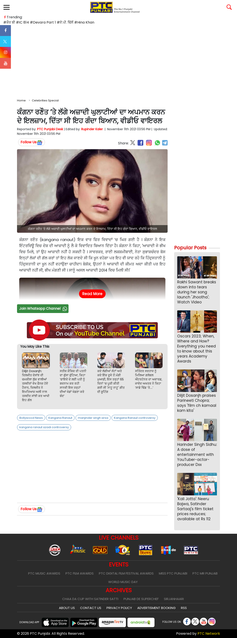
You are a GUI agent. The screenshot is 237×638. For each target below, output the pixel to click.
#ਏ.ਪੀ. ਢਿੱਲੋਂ (65, 22)
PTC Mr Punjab (205, 573)
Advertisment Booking (156, 608)
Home (21, 100)
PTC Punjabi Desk (50, 129)
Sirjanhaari (174, 599)
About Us (67, 608)
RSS (184, 608)
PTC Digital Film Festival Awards (126, 573)
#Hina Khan (84, 22)
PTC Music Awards (44, 573)
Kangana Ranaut (60, 418)
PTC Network (209, 633)
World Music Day (123, 582)
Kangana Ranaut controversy (134, 418)
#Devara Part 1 (43, 22)
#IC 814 (22, 22)
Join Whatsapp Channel (43, 308)
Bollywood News (31, 418)
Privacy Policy (119, 608)
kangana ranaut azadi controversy (44, 427)
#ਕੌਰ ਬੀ (9, 22)
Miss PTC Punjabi (173, 573)
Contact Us (90, 608)
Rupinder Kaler (92, 129)
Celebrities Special (45, 100)
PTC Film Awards (79, 573)
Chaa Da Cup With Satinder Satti (90, 599)
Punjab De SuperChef (141, 599)
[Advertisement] (118, 60)
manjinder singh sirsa (93, 418)
